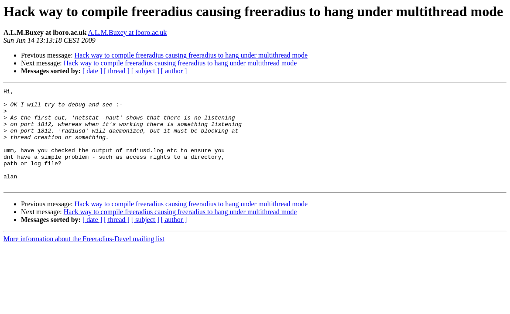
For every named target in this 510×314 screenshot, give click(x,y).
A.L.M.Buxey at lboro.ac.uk (127, 32)
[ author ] (174, 71)
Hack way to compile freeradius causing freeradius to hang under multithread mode (191, 55)
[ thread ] (117, 71)
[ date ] (92, 71)
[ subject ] (145, 71)
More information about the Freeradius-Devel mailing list (83, 258)
